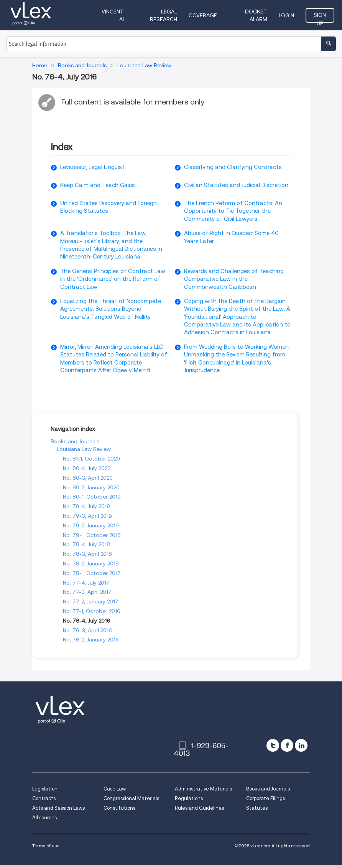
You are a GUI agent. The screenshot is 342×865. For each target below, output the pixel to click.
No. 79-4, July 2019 (86, 506)
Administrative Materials (203, 789)
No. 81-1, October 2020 (91, 459)
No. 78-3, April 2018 (87, 554)
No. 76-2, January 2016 (91, 639)
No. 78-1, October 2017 (92, 573)
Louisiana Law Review (84, 449)
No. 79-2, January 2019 (91, 525)
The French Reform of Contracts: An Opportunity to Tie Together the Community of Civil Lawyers (233, 211)
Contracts (44, 798)
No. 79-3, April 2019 (87, 516)
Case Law (115, 789)
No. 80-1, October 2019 (92, 497)
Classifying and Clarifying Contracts (233, 167)
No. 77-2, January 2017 (90, 601)
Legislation (45, 789)
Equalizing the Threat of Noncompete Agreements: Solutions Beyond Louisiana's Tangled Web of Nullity (110, 309)
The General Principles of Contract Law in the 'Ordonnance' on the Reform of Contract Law (112, 279)
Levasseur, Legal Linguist (92, 167)
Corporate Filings (265, 798)
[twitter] (272, 745)
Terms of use (45, 845)
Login (286, 15)
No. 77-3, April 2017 (87, 592)
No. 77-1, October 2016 (91, 611)
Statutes (257, 808)
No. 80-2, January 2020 (91, 487)
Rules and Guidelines (199, 808)
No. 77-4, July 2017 (86, 583)
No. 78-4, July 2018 (86, 544)
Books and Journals (75, 441)
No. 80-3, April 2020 (88, 478)
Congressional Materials (131, 798)
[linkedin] (301, 745)
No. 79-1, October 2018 (92, 535)
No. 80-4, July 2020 (87, 468)
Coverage (203, 15)
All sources (44, 817)
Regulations (189, 798)
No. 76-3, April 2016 (87, 630)
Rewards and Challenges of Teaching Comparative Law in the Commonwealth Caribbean (234, 279)
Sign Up (320, 17)
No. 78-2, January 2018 (91, 563)
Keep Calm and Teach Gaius (97, 185)
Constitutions (119, 808)
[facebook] (287, 745)
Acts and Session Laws (58, 808)
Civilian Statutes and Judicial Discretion (236, 185)
